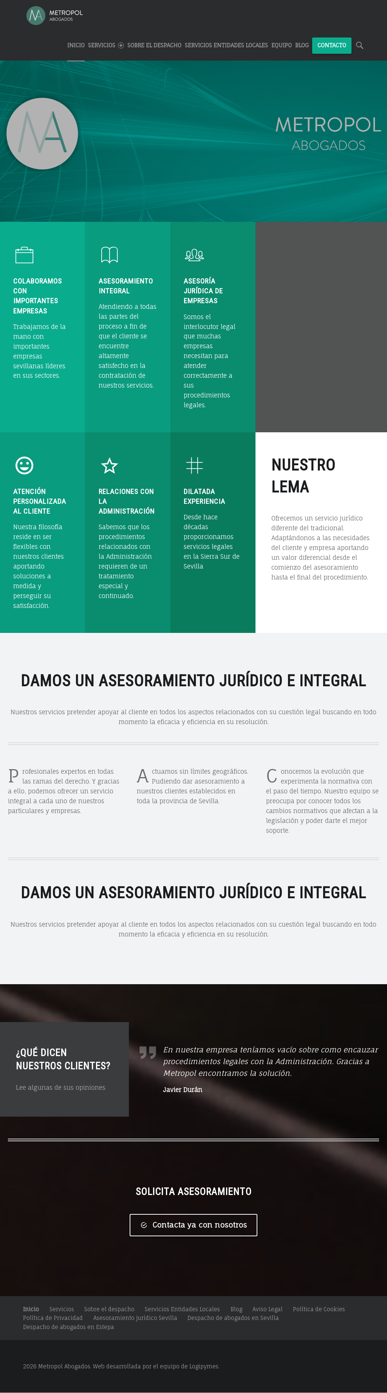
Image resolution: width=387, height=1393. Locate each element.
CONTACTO (331, 45)
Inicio (31, 1309)
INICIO (76, 45)
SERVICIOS (106, 45)
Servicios (62, 1309)
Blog (302, 45)
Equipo (281, 45)
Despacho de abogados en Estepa (68, 1327)
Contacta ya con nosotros (193, 1224)
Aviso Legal (267, 1309)
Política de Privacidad (53, 1318)
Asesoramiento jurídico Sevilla (135, 1318)
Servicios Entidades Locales (226, 45)
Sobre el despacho (154, 45)
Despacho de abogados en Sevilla (233, 1318)
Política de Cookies (319, 1309)
